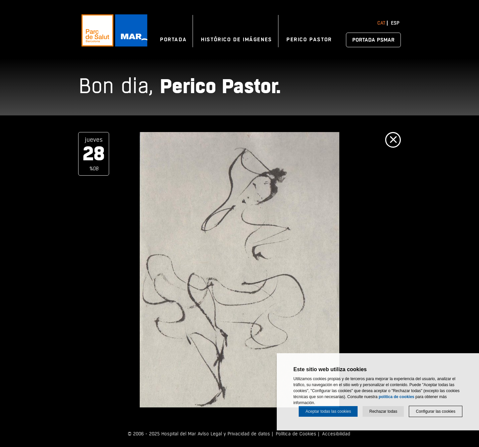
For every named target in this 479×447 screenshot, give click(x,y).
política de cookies (396, 396)
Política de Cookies (296, 434)
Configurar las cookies (435, 411)
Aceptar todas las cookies (328, 411)
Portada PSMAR (373, 40)
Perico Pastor (309, 39)
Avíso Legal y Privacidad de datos (234, 434)
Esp (395, 23)
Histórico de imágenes (236, 39)
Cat (381, 23)
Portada (173, 39)
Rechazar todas (383, 411)
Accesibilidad (336, 434)
